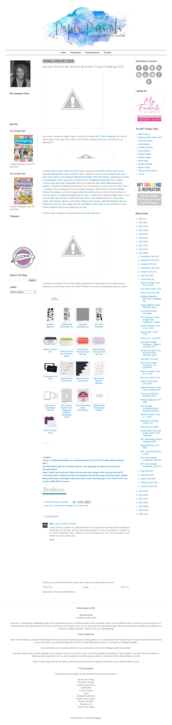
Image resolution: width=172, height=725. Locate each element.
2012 (141, 499)
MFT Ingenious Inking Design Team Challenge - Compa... (151, 319)
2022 (141, 226)
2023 (141, 222)
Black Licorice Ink (50, 350)
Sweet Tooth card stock (68, 171)
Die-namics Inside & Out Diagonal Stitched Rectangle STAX (66, 411)
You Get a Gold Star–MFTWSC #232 (150, 395)
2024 (141, 219)
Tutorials (107, 52)
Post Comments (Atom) (65, 592)
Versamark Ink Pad (50, 377)
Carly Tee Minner (145, 141)
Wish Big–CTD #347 (149, 359)
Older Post (125, 587)
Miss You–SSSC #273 (150, 377)
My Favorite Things (80, 506)
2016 (141, 249)
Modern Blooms (61, 201)
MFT (53, 198)
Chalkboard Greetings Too (101, 180)
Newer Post (47, 587)
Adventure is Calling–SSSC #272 (150, 422)
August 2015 (147, 272)
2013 (141, 495)
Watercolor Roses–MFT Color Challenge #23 (151, 388)
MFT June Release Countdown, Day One (151, 459)
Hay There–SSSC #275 (151, 289)
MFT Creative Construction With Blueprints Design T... (151, 408)
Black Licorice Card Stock (82, 379)
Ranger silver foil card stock (84, 192)
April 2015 (145, 475)
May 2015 (145, 471)
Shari (51, 524)
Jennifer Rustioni (145, 147)
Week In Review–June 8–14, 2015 (150, 372)
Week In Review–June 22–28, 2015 (150, 284)
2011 (141, 502)
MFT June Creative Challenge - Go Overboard (149, 365)
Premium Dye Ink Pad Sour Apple (66, 353)
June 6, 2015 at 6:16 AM (65, 524)
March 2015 (146, 479)
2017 (141, 245)
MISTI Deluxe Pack (50, 431)
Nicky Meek (143, 161)
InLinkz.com (46, 443)
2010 (141, 506)
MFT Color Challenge (105, 136)
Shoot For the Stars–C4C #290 (150, 382)
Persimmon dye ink (52, 204)
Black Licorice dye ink (109, 171)
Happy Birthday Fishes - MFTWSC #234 (151, 306)
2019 (141, 238)
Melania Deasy (144, 157)
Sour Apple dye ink (71, 204)
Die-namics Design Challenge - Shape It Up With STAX (151, 344)
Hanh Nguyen (144, 144)
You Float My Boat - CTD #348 (149, 312)
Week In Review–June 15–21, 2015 (150, 327)
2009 (141, 510)
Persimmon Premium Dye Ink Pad (82, 351)
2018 (141, 241)
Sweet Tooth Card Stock (66, 379)
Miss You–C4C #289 (149, 427)
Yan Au (141, 174)
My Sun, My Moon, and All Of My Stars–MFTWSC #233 (151, 352)
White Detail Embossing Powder (99, 407)
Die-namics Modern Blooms (99, 380)
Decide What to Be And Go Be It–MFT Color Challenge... (151, 433)
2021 (141, 230)
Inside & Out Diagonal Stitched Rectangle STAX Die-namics (80, 177)
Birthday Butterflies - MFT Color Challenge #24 (151, 298)
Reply (51, 540)
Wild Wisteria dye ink (116, 201)
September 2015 (148, 268)
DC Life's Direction (99, 325)
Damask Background (53, 174)
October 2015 (147, 264)
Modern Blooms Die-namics (87, 201)
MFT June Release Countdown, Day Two (151, 465)
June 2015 (146, 279)
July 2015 (145, 275)
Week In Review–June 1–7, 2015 (150, 415)
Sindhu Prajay (144, 167)
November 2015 (148, 260)
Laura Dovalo (144, 151)
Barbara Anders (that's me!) (150, 137)
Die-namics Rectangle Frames (50, 407)
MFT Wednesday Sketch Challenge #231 (151, 440)
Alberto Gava (144, 134)
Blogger (97, 718)
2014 (141, 491)
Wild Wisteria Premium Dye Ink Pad (98, 351)
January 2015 (147, 486)
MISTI (75, 174)
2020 (141, 234)
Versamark (70, 183)
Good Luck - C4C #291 (151, 338)
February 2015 (147, 482)
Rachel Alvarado (145, 164)
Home (63, 52)
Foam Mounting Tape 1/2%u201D (82, 407)
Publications (75, 52)
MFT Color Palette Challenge (61, 506)
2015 (141, 253)
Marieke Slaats (144, 154)
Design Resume (92, 52)
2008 (141, 514)
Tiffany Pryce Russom (147, 171)
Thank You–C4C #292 (150, 293)
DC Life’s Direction (91, 213)
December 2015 (148, 256)
